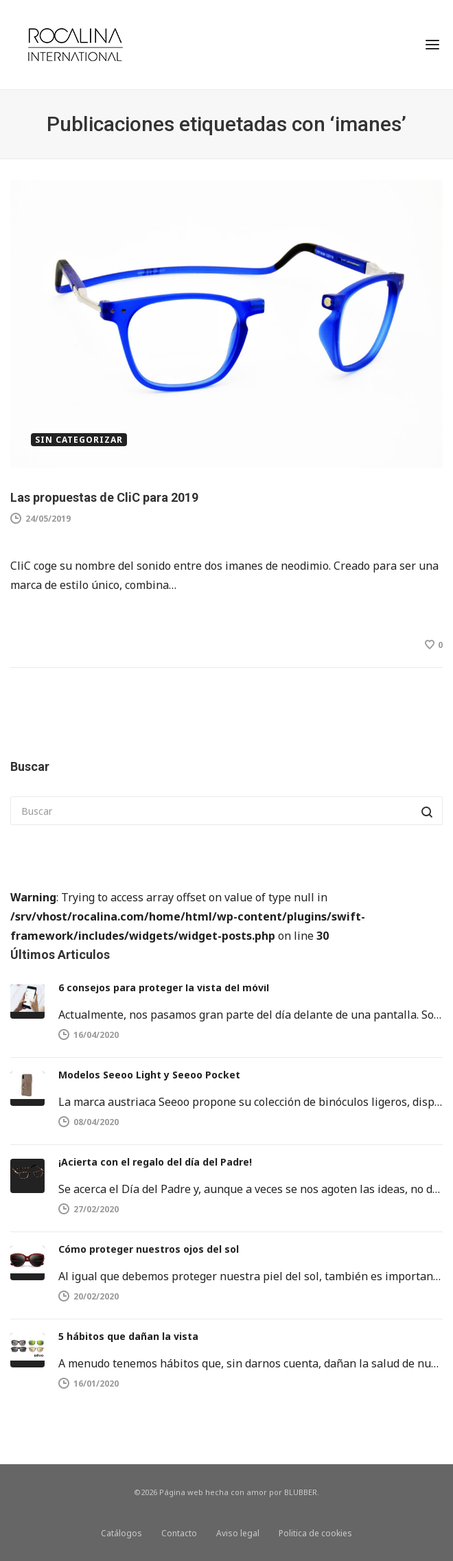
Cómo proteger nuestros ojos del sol (148, 1249)
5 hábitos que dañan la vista (128, 1336)
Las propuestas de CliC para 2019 (104, 497)
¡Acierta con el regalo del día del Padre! (155, 1161)
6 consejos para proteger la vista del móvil (163, 987)
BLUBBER (300, 1492)
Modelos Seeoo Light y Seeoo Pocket (149, 1074)
